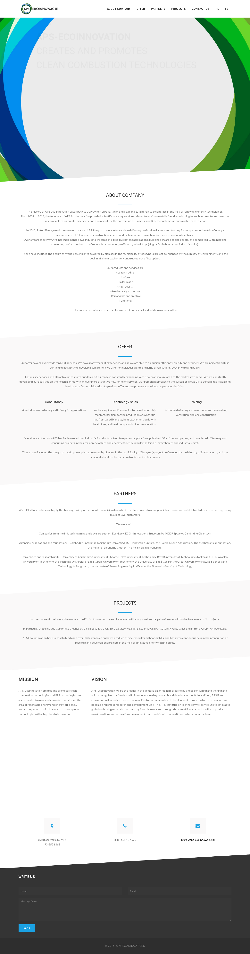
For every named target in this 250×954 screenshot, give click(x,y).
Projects (178, 8)
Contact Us (200, 8)
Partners (158, 8)
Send (26, 927)
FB (226, 8)
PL (217, 8)
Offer (141, 8)
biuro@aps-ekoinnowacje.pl (198, 839)
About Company (118, 8)
